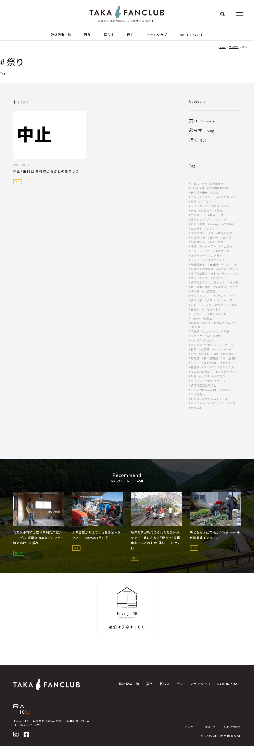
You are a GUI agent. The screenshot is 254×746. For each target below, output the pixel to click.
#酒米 (225, 206)
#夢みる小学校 (217, 314)
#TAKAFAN (196, 188)
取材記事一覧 (61, 35)
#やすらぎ (221, 381)
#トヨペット (197, 314)
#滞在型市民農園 (213, 183)
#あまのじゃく (225, 197)
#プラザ (210, 228)
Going (199, 140)
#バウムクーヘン (224, 296)
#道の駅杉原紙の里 (201, 371)
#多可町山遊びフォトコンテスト (210, 273)
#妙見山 (207, 318)
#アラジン (205, 201)
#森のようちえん (227, 269)
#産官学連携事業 (217, 188)
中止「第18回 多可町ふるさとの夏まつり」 (47, 171)
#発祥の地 (195, 407)
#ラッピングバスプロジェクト (208, 260)
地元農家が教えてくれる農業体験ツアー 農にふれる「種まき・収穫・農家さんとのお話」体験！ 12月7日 (156, 540)
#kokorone (196, 305)
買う (87, 35)
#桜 (235, 273)
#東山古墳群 (229, 358)
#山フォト (195, 228)
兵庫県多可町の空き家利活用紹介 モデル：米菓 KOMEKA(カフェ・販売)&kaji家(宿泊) (37, 538)
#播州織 (194, 291)
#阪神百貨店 (213, 336)
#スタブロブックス (201, 233)
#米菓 (231, 403)
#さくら (232, 264)
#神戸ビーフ (216, 215)
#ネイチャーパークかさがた (207, 403)
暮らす (109, 35)
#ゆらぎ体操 (197, 237)
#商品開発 (227, 354)
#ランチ (225, 362)
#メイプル (195, 381)
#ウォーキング (198, 278)
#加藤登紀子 (197, 242)
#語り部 (233, 282)
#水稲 (214, 192)
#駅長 (192, 210)
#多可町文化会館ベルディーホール (211, 345)
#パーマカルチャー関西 (222, 305)
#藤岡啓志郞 (210, 362)
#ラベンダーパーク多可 (204, 206)
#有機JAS (228, 224)
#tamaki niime (222, 349)
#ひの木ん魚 (226, 367)
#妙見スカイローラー (202, 246)
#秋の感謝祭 (210, 358)
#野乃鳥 (194, 358)
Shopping (202, 121)
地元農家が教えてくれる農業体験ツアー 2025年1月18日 (96, 535)
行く (130, 35)
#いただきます (211, 309)
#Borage (213, 224)
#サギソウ (195, 336)
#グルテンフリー (200, 296)
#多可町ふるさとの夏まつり (207, 282)
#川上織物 (225, 246)
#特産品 (194, 367)
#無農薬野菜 (197, 264)
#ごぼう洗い (197, 394)
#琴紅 (219, 210)
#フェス (194, 183)
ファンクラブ (156, 35)
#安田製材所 (216, 264)
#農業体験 (195, 300)
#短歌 (192, 201)
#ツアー (194, 362)
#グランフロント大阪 (218, 300)
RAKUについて (191, 35)
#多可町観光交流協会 (202, 385)
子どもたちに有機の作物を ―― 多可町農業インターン (215, 535)
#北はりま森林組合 (201, 269)
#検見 (208, 381)
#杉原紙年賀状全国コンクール (208, 398)
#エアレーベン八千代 (215, 331)
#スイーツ (208, 367)
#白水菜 (226, 237)
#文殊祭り (217, 278)
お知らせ (210, 727)
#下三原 (194, 331)
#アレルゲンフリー (201, 197)
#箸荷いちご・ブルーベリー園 (208, 219)
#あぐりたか (216, 242)
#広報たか (205, 210)
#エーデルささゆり (217, 251)
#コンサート (197, 215)
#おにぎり (218, 376)
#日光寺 (194, 309)
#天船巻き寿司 (198, 192)
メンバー (190, 727)
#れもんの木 (197, 224)
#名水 (192, 354)
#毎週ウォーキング (225, 287)
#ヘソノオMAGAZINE (203, 390)
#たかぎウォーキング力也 (205, 255)
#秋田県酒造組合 (200, 287)
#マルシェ (195, 251)
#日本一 (213, 237)
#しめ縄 (204, 376)
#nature (194, 318)
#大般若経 (208, 291)
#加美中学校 (224, 233)
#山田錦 (204, 349)
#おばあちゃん (225, 371)
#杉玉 (192, 349)
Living (201, 131)
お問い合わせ (232, 727)
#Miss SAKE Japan (201, 340)
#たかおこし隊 (208, 354)
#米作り (225, 390)
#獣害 (192, 376)
